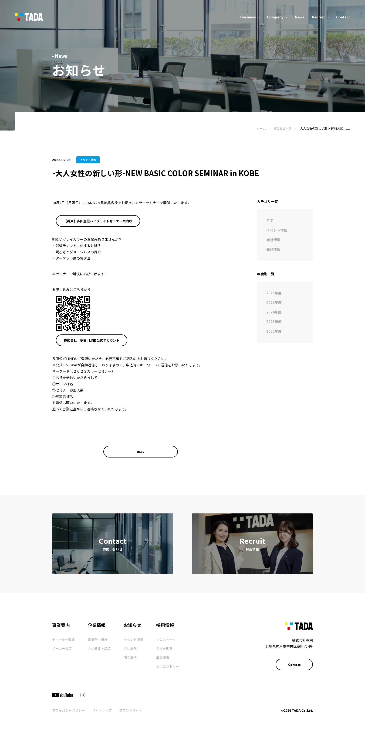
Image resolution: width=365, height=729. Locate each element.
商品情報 (130, 657)
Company (275, 16)
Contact (343, 16)
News (299, 16)
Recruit (318, 16)
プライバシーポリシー (68, 710)
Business (248, 16)
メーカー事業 (62, 648)
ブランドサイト (130, 710)
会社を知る (164, 648)
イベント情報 (133, 639)
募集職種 (162, 657)
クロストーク (166, 639)
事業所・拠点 (97, 639)
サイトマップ (102, 710)
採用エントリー (167, 666)
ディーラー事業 (63, 639)
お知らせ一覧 (282, 128)
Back (140, 452)
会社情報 (130, 648)
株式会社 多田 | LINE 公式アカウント (91, 340)
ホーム (261, 128)
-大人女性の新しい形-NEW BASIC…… (324, 128)
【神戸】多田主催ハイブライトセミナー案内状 (98, 221)
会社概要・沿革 (99, 648)
